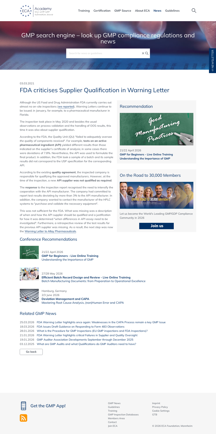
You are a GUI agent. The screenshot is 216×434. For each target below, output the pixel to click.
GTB (154, 414)
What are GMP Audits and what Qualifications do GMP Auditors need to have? (86, 344)
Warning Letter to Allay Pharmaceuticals (50, 231)
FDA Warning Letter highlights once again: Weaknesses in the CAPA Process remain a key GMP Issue (101, 322)
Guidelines (114, 406)
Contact (112, 422)
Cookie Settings (161, 410)
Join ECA (113, 425)
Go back (31, 351)
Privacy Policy (160, 406)
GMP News (114, 403)
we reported (66, 106)
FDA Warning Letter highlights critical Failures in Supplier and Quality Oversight (87, 335)
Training (112, 410)
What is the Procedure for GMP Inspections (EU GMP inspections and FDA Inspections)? (92, 331)
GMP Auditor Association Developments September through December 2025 (85, 339)
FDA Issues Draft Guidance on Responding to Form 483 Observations (80, 326)
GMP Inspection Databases (123, 414)
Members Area (116, 418)
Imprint (156, 403)
